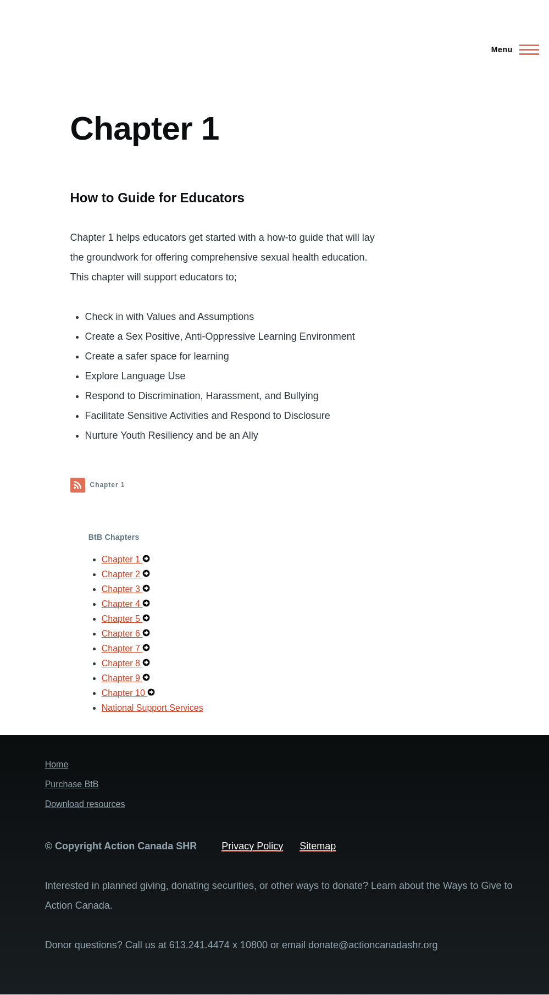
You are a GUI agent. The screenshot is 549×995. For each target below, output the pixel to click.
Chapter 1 (122, 559)
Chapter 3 (122, 589)
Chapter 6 (122, 633)
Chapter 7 (122, 648)
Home (57, 764)
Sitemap (318, 846)
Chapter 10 (125, 693)
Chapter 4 (122, 604)
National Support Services (152, 707)
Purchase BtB (72, 784)
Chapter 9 (122, 678)
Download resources (85, 804)
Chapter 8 (122, 663)
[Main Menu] (511, 49)
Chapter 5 (122, 618)
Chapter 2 (122, 574)
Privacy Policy (252, 846)
